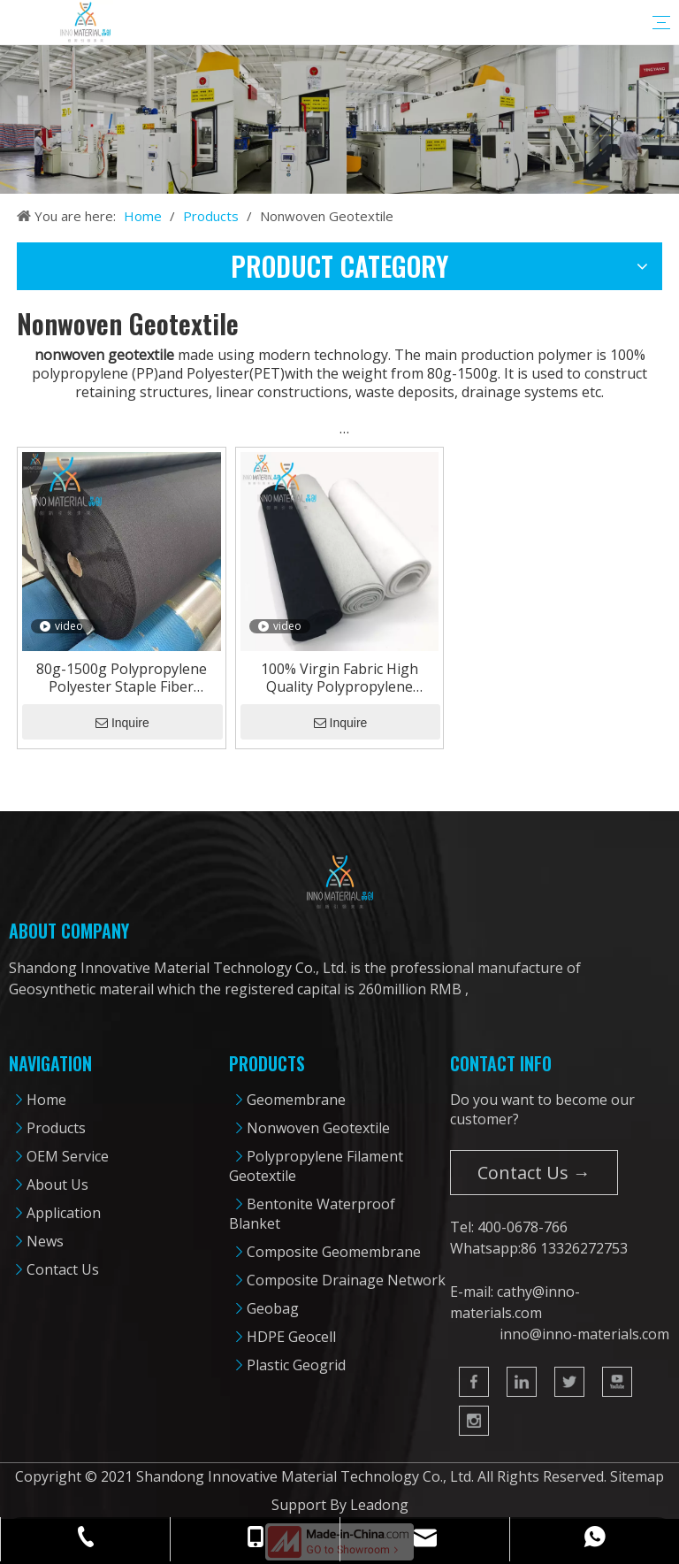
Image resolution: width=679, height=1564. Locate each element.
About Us (57, 1184)
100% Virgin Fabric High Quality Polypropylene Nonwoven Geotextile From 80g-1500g (339, 677)
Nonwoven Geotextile (318, 1128)
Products (56, 1128)
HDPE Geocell (291, 1336)
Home (46, 1099)
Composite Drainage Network (346, 1280)
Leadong (379, 1504)
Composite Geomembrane (334, 1251)
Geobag (273, 1308)
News (45, 1241)
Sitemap (637, 1476)
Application (64, 1213)
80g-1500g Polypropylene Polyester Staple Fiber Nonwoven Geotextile (121, 677)
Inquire (122, 723)
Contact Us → (534, 1172)
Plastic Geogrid (296, 1365)
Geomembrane (296, 1099)
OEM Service (68, 1156)
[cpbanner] (339, 119)
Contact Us (63, 1269)
